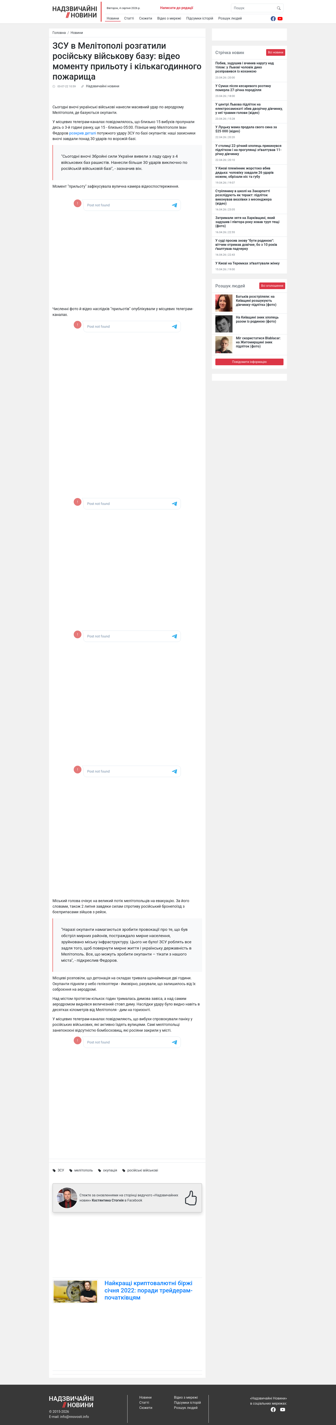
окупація (110, 1170)
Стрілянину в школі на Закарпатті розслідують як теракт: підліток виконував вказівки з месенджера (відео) (243, 197)
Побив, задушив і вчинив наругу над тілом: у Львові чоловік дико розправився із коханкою (244, 67)
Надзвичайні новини (102, 86)
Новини (113, 18)
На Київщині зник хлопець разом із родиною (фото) (257, 319)
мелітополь (83, 1170)
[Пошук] (252, 8)
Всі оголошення (272, 285)
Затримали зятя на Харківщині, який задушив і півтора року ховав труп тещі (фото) (247, 222)
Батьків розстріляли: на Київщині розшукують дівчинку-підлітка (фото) (256, 300)
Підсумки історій (199, 18)
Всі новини (275, 52)
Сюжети (145, 18)
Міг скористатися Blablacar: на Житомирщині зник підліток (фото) (258, 342)
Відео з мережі (169, 18)
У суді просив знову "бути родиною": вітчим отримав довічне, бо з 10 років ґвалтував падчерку (246, 245)
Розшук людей (230, 18)
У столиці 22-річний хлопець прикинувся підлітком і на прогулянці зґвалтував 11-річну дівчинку (248, 150)
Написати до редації (176, 8)
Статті (129, 18)
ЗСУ (61, 1170)
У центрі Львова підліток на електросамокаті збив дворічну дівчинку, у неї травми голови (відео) (249, 108)
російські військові (142, 1170)
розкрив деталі (82, 133)
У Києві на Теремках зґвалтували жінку (247, 263)
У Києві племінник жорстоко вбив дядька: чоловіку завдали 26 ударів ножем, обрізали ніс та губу (244, 172)
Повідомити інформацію (249, 362)
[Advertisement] (127, 1246)
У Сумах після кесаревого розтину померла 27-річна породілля (243, 88)
